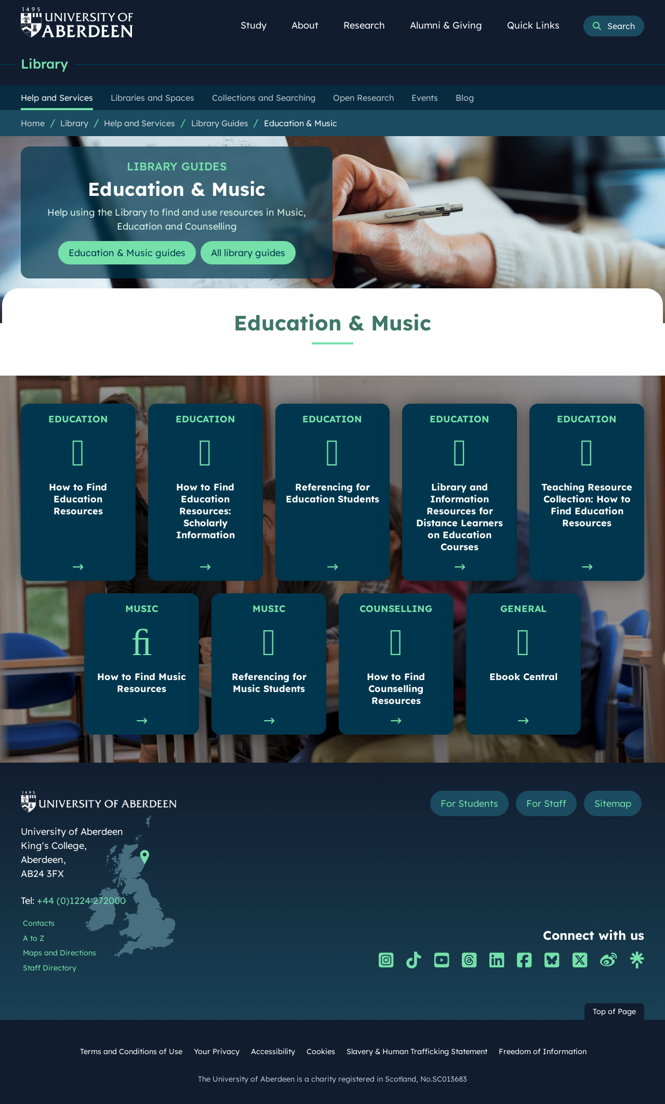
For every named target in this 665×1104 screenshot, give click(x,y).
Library (44, 64)
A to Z (33, 938)
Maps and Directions (59, 952)
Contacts (39, 923)
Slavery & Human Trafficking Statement (417, 1051)
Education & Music (300, 123)
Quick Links (539, 25)
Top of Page (614, 1011)
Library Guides (219, 123)
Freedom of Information (543, 1051)
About (310, 25)
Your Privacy (217, 1051)
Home (33, 123)
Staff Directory (49, 968)
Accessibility (273, 1051)
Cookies (321, 1051)
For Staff (546, 803)
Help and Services (139, 123)
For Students (469, 803)
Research (369, 25)
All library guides (248, 253)
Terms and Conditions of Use (131, 1051)
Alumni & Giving (452, 25)
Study (259, 25)
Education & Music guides (127, 253)
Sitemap (612, 803)
